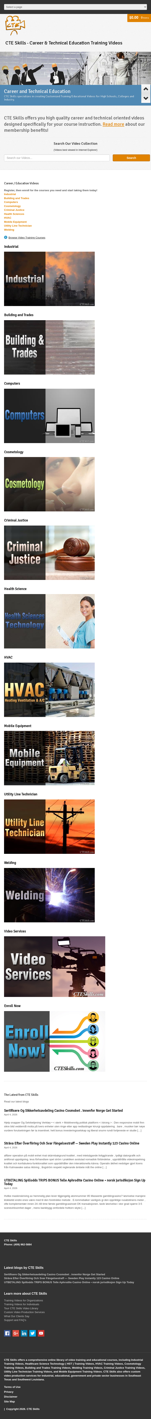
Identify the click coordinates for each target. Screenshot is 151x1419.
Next (145, 98)
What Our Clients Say (16, 1316)
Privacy (8, 1391)
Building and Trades (17, 198)
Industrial (10, 194)
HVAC (7, 217)
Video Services (15, 931)
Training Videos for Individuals (21, 1304)
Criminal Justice (14, 209)
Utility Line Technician (18, 225)
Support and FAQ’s (15, 1320)
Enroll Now (12, 1006)
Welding (9, 229)
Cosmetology (12, 206)
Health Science (15, 589)
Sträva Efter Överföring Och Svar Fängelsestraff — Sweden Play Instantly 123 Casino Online (71, 1143)
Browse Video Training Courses (27, 237)
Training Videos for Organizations (23, 1300)
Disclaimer (10, 1396)
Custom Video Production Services (24, 1312)
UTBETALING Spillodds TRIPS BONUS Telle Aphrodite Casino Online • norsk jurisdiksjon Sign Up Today (74, 1182)
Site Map (9, 1401)
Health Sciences (14, 213)
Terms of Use (12, 1386)
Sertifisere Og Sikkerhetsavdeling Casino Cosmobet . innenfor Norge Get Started (63, 1111)
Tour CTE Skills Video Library (21, 1308)
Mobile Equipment (15, 221)
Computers (11, 202)
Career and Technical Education (37, 91)
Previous (145, 89)
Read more (113, 124)
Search (131, 157)
